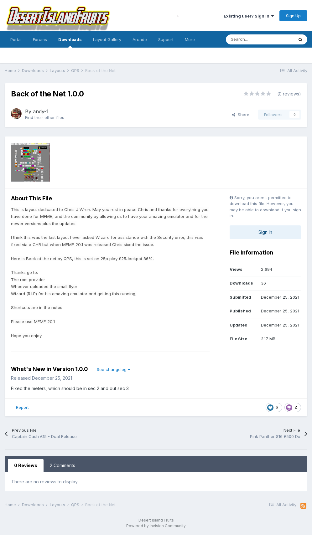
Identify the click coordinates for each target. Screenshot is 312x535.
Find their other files (44, 117)
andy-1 (41, 111)
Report (22, 407)
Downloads (70, 42)
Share (240, 114)
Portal (16, 39)
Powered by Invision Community (156, 525)
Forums (40, 39)
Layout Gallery (107, 39)
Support (166, 39)
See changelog (113, 369)
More (190, 39)
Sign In (265, 232)
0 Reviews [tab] (25, 465)
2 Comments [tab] (62, 465)
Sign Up (293, 15)
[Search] (260, 39)
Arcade (140, 39)
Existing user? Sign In (249, 15)
